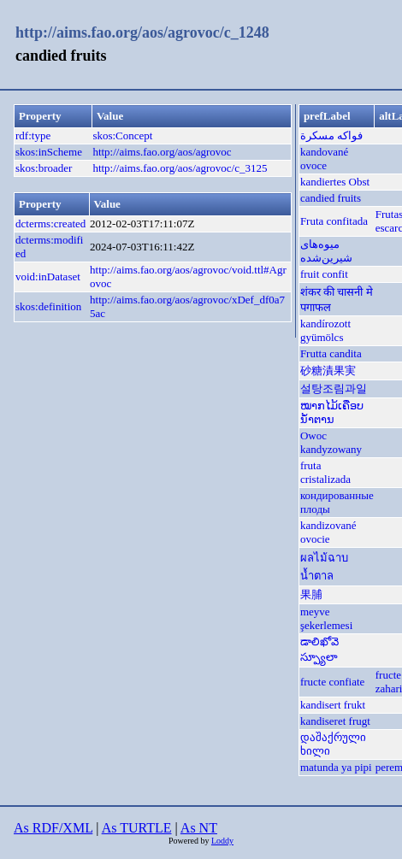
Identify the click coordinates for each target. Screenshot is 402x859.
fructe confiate (332, 681)
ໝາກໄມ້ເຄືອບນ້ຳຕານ (332, 412)
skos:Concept (122, 135)
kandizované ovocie (328, 532)
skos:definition (48, 306)
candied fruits (330, 197)
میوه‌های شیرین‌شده (326, 251)
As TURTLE (137, 828)
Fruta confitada (334, 221)
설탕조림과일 (333, 388)
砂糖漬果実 (328, 370)
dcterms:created (50, 223)
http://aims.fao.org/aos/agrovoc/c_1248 (142, 32)
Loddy (222, 840)
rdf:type (32, 135)
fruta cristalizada (325, 472)
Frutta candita (331, 353)
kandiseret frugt (335, 721)
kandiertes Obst (334, 181)
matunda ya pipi (336, 767)
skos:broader (43, 168)
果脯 (311, 594)
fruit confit (324, 274)
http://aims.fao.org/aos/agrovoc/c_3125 (179, 168)
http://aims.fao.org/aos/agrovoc (161, 151)
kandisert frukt (332, 704)
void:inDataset (47, 276)
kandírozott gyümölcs (325, 330)
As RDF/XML (53, 828)
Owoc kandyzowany (331, 442)
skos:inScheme (48, 151)
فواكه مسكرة (331, 135)
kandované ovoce (324, 158)
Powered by (189, 840)
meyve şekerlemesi (326, 618)
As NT (198, 828)
